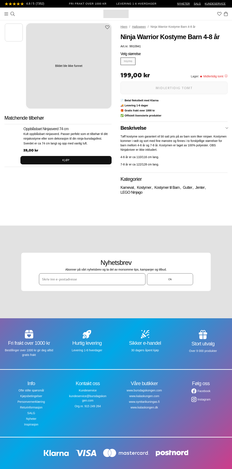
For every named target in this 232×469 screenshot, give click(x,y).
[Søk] (13, 14)
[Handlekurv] (226, 14)
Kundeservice (88, 390)
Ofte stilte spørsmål (31, 390)
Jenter (199, 187)
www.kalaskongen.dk (144, 407)
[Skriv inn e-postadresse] (92, 279)
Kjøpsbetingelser (31, 396)
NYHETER (183, 3)
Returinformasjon (31, 407)
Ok (170, 279)
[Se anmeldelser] (24, 3)
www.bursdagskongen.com (144, 390)
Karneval (127, 187)
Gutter (187, 187)
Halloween (139, 26)
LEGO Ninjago (131, 192)
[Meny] (6, 14)
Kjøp (66, 160)
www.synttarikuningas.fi (144, 401)
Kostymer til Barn (167, 187)
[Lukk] (227, 128)
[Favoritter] (219, 14)
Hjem (123, 26)
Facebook (203, 391)
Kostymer (144, 187)
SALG (197, 3)
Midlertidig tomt (174, 88)
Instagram (204, 399)
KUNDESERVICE (215, 3)
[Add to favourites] (107, 27)
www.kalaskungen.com (144, 396)
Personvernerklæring (31, 401)
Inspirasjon (31, 424)
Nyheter (31, 418)
